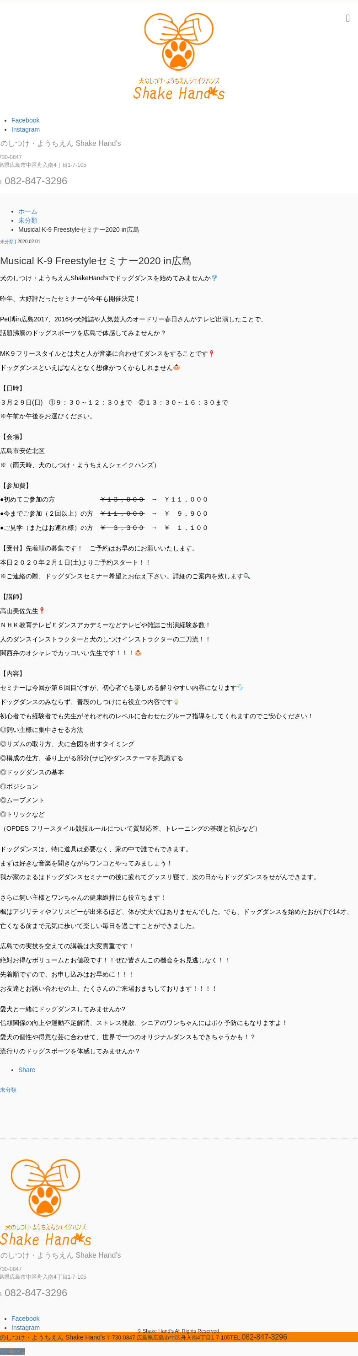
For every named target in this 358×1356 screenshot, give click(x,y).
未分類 (7, 241)
